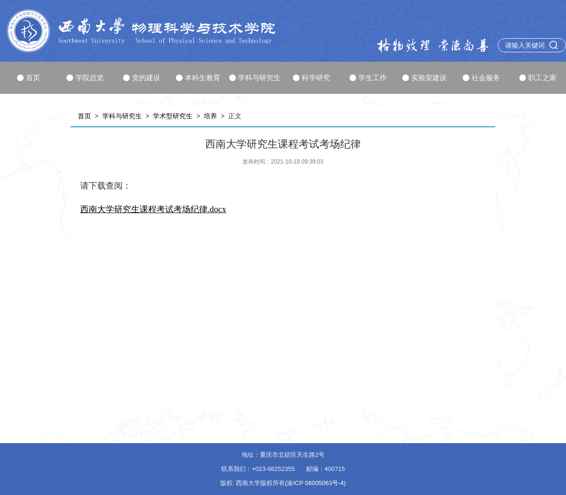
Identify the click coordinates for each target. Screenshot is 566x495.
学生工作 (368, 78)
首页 (28, 78)
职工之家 (538, 78)
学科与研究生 (255, 78)
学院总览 (85, 78)
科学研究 (311, 78)
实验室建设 (424, 78)
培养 (210, 116)
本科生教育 (198, 78)
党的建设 (141, 78)
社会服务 (481, 78)
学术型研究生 (172, 116)
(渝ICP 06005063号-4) (315, 483)
